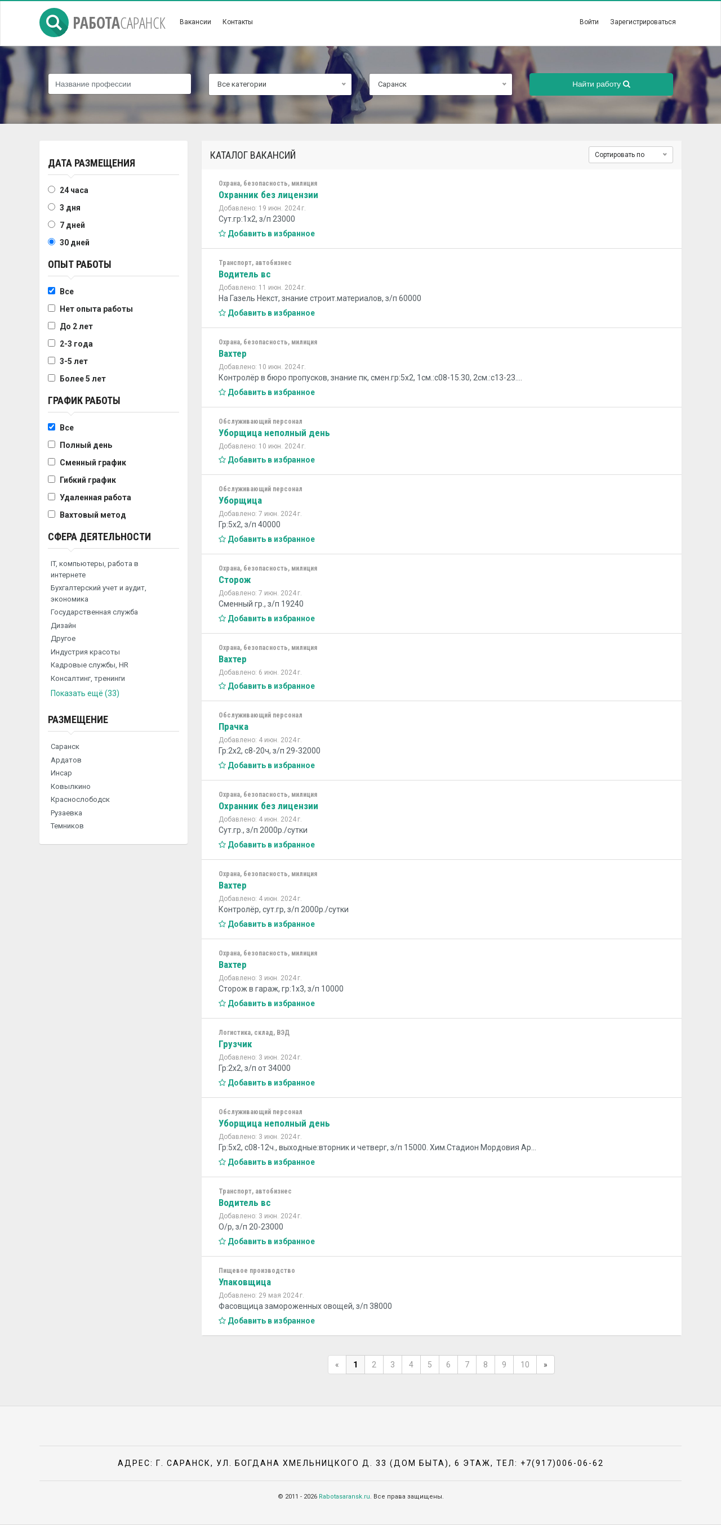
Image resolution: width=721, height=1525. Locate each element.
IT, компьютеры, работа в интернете (95, 569)
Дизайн (63, 625)
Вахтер (233, 353)
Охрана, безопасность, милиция (268, 183)
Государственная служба (94, 612)
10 (524, 1364)
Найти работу (601, 84)
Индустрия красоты (85, 652)
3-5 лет (74, 361)
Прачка (233, 726)
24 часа (74, 190)
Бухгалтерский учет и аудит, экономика (98, 593)
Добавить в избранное (267, 233)
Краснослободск (80, 799)
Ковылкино (71, 786)
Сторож (235, 579)
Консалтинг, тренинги (88, 678)
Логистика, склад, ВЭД (254, 1033)
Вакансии (195, 22)
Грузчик (235, 1043)
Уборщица (240, 500)
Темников (67, 826)
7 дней (72, 225)
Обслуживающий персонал (260, 421)
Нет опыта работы (96, 308)
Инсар (61, 773)
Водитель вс (245, 274)
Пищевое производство (257, 1271)
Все (67, 291)
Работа (102, 22)
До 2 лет (76, 326)
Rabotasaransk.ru (344, 1496)
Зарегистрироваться (643, 22)
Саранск (65, 746)
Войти (589, 22)
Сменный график (93, 462)
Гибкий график (88, 480)
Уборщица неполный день (274, 432)
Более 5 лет (83, 378)
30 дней (75, 242)
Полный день (86, 445)
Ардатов (66, 760)
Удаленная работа (95, 497)
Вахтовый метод (93, 514)
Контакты (237, 22)
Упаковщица (245, 1282)
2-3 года (76, 343)
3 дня (70, 207)
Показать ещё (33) (85, 693)
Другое (63, 638)
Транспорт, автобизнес (255, 263)
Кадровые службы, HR (89, 665)
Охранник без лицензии (268, 194)
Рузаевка (66, 813)
